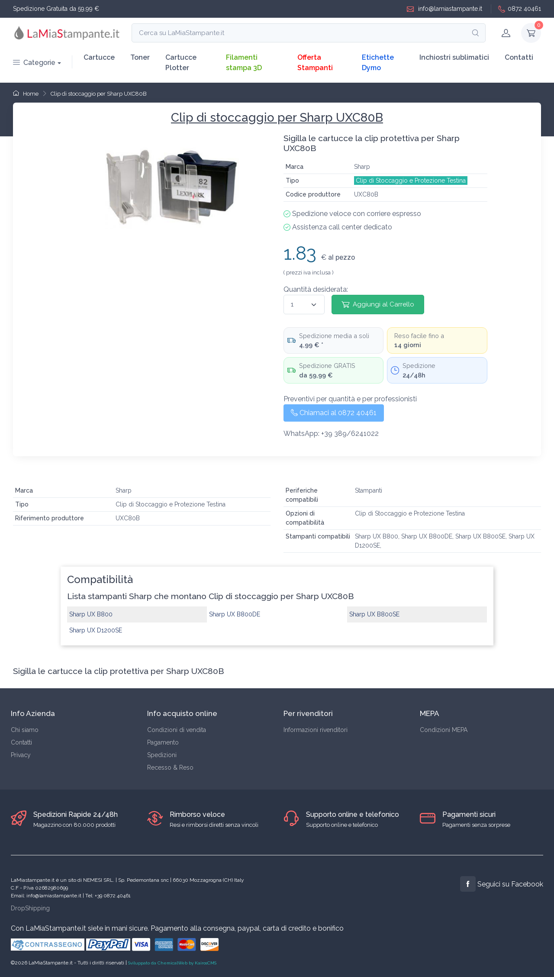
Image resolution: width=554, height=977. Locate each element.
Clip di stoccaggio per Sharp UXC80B (99, 93)
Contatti (519, 57)
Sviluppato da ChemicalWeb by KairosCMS (172, 963)
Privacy (21, 754)
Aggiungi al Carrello (377, 304)
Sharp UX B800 (91, 614)
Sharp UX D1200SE (95, 630)
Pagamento (163, 742)
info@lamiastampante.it (444, 9)
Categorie (34, 62)
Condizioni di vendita (176, 729)
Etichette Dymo (378, 62)
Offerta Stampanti (315, 62)
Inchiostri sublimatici (454, 57)
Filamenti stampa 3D (244, 62)
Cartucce (99, 57)
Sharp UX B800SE (374, 614)
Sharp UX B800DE (234, 614)
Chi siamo (25, 729)
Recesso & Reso (170, 767)
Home (26, 93)
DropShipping (30, 908)
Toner (140, 57)
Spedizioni (162, 754)
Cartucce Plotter (180, 62)
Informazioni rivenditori (315, 729)
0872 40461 (519, 9)
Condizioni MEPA (443, 729)
